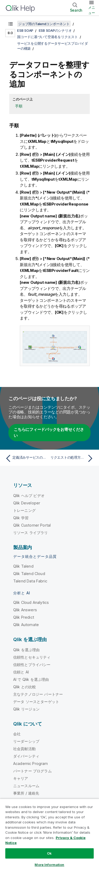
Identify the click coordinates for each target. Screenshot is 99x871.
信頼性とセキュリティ (32, 657)
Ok (49, 853)
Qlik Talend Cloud (29, 573)
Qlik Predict (23, 617)
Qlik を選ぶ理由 (26, 649)
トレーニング (24, 510)
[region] (49, 835)
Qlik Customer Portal (32, 525)
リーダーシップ (26, 741)
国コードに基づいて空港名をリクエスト (47, 37)
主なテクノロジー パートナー (38, 694)
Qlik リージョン (26, 709)
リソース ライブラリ (30, 532)
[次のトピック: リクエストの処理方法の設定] (72, 458)
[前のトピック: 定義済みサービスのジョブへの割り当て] (26, 458)
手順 (18, 106)
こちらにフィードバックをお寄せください (49, 432)
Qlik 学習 (21, 518)
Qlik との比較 (24, 687)
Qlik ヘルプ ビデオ (29, 495)
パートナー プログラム (32, 771)
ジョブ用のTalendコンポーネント (44, 24)
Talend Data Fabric (30, 581)
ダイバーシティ (26, 756)
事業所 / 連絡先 (26, 793)
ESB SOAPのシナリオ (55, 30)
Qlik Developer (26, 503)
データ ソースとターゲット (36, 701)
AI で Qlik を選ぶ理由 (31, 679)
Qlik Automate (26, 624)
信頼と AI (21, 672)
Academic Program (30, 763)
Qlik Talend (23, 566)
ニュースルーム (26, 785)
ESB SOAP (25, 30)
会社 (17, 734)
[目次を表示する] (11, 24)
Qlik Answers (25, 610)
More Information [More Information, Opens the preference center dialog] (49, 865)
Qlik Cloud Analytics (31, 602)
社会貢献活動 (24, 748)
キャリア (20, 778)
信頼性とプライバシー (32, 664)
